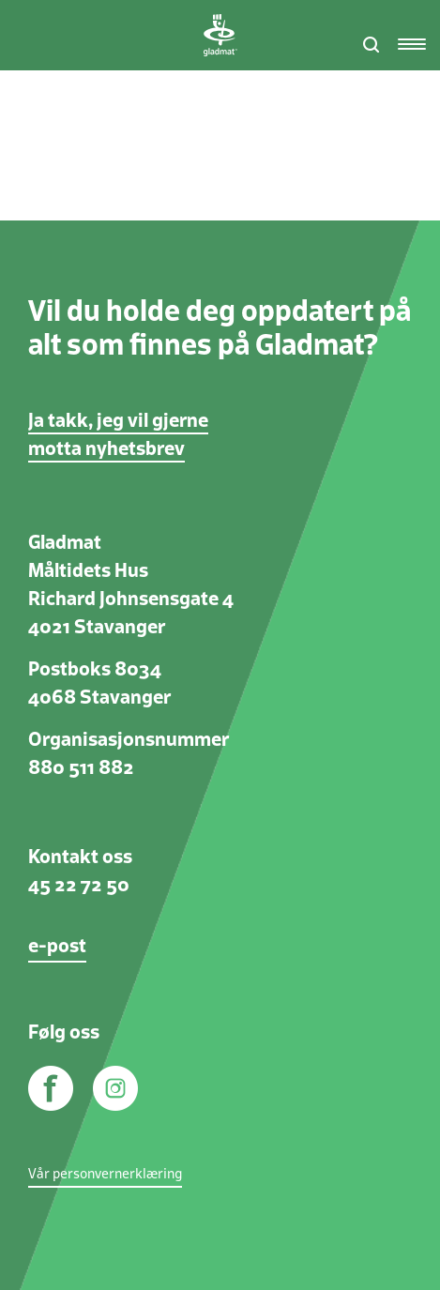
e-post (57, 946)
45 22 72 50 (78, 885)
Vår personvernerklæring (105, 1174)
